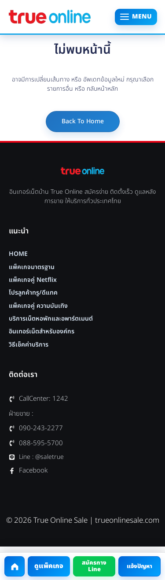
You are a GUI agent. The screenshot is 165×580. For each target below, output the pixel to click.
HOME (18, 254)
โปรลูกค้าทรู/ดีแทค (33, 292)
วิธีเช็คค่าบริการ (28, 344)
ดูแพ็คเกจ (48, 566)
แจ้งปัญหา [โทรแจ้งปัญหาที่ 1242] (139, 566)
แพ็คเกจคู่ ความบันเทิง (38, 306)
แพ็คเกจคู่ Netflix (33, 280)
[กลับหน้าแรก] (14, 566)
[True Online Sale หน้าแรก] (50, 16)
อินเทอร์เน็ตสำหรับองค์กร (41, 331)
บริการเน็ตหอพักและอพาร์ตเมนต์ (51, 318)
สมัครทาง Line (94, 566)
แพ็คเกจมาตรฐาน (32, 267)
